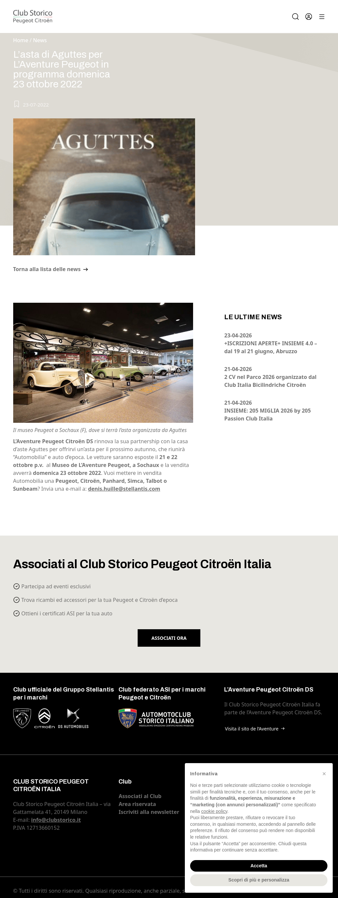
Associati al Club (139, 796)
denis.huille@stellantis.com (124, 488)
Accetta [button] (259, 865)
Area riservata (137, 804)
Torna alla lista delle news (47, 269)
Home (20, 40)
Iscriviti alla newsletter (148, 812)
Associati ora (169, 638)
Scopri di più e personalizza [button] (258, 880)
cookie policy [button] (214, 811)
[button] (324, 773)
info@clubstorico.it (56, 819)
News (40, 40)
